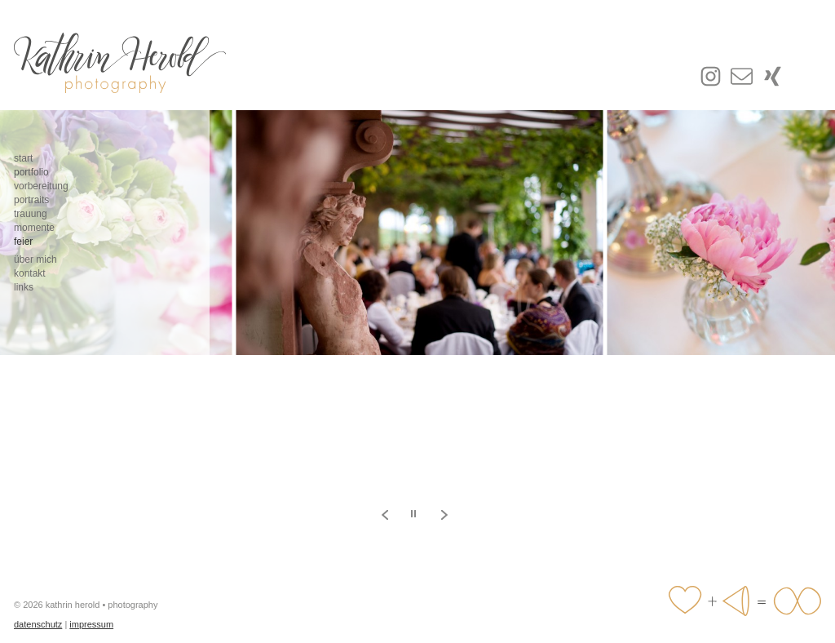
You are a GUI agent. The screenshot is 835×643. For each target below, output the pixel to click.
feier (23, 241)
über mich (35, 259)
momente (34, 227)
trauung (30, 214)
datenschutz (38, 624)
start (23, 158)
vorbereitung (41, 186)
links (23, 287)
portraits (31, 200)
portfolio (31, 172)
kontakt (30, 273)
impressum (91, 624)
